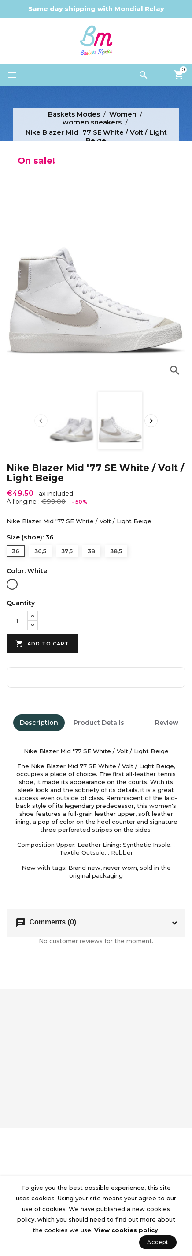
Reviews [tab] (168, 723)
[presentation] (41, 420)
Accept (158, 1242)
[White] (12, 585)
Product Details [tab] (99, 723)
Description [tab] (39, 723)
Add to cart (42, 644)
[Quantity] (17, 620)
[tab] (139, 722)
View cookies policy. (127, 1229)
